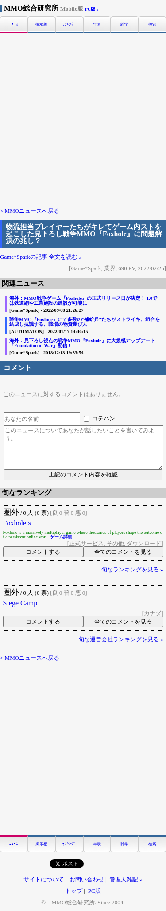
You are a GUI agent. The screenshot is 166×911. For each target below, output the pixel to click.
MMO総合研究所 (43, 8)
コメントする (43, 551)
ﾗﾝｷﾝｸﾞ (69, 24)
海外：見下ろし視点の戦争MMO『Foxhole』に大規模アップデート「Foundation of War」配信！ (82, 343)
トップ (73, 891)
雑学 (124, 24)
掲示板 (41, 24)
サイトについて (43, 879)
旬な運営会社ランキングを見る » (120, 639)
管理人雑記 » (126, 879)
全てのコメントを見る (123, 551)
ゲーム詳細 (61, 536)
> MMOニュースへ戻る (29, 211)
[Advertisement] (83, 119)
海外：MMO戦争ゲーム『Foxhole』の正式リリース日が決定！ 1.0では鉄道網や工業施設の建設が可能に (83, 300)
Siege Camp (20, 603)
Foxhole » (17, 523)
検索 (152, 24)
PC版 (94, 891)
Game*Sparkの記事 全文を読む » (41, 257)
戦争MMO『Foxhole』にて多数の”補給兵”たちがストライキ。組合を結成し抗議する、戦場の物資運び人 (84, 321)
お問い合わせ (86, 879)
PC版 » (92, 9)
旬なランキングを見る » (132, 569)
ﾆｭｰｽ (13, 24)
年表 (97, 24)
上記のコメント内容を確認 (83, 474)
